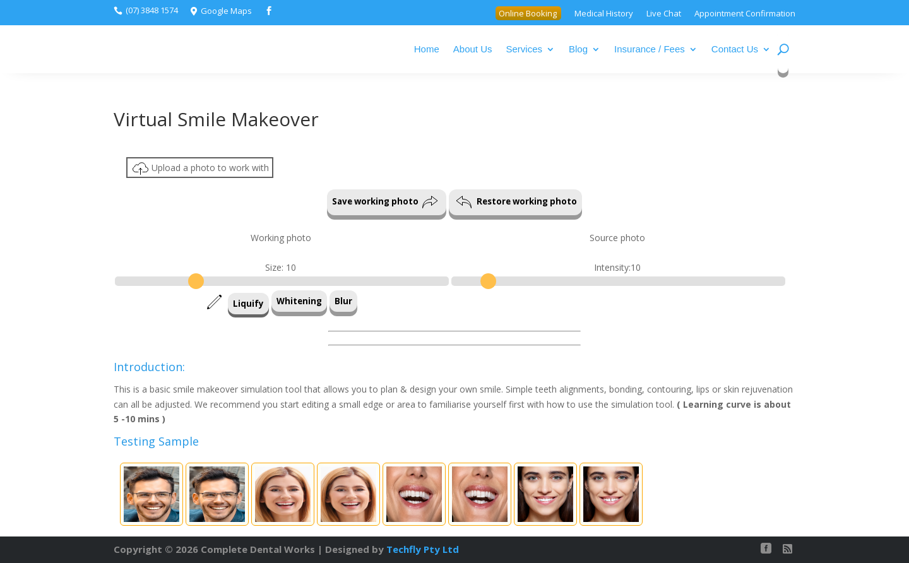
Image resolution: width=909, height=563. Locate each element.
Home (426, 49)
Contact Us (734, 49)
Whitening (299, 301)
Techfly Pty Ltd (422, 549)
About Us (472, 49)
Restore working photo (516, 202)
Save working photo (385, 202)
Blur (343, 301)
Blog (578, 49)
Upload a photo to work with (201, 169)
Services (524, 49)
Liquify (248, 303)
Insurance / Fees (649, 49)
